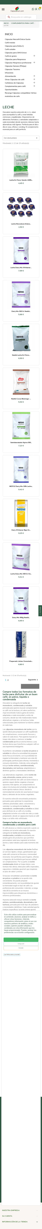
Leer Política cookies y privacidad (11, 954)
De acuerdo (21, 939)
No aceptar (21, 948)
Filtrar (40, 611)
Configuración (21, 943)
